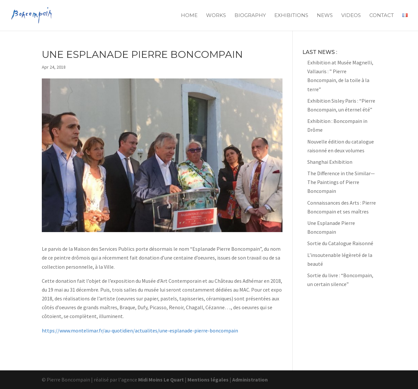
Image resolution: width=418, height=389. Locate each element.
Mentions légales (208, 379)
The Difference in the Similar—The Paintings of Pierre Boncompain (341, 182)
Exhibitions (291, 15)
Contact (381, 15)
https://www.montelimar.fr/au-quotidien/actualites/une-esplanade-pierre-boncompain (140, 330)
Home (189, 15)
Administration (250, 379)
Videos (351, 15)
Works (216, 15)
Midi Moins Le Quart (161, 379)
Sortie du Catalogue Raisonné (340, 243)
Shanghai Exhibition (329, 162)
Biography (250, 15)
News (325, 15)
